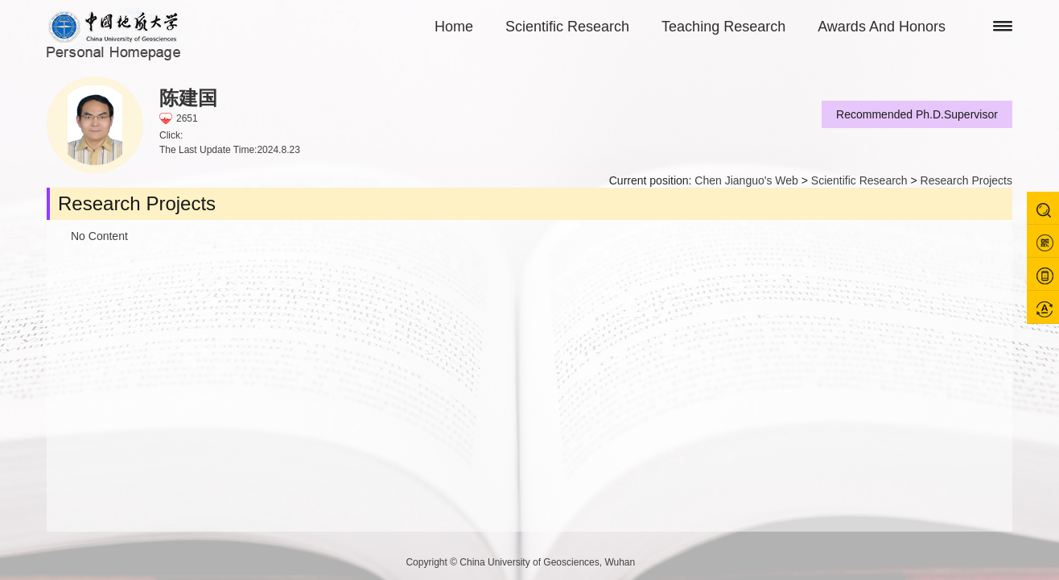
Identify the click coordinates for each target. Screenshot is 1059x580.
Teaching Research (723, 27)
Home (454, 27)
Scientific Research (567, 27)
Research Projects (966, 180)
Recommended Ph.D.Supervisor (917, 114)
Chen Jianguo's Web (746, 180)
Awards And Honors (882, 27)
